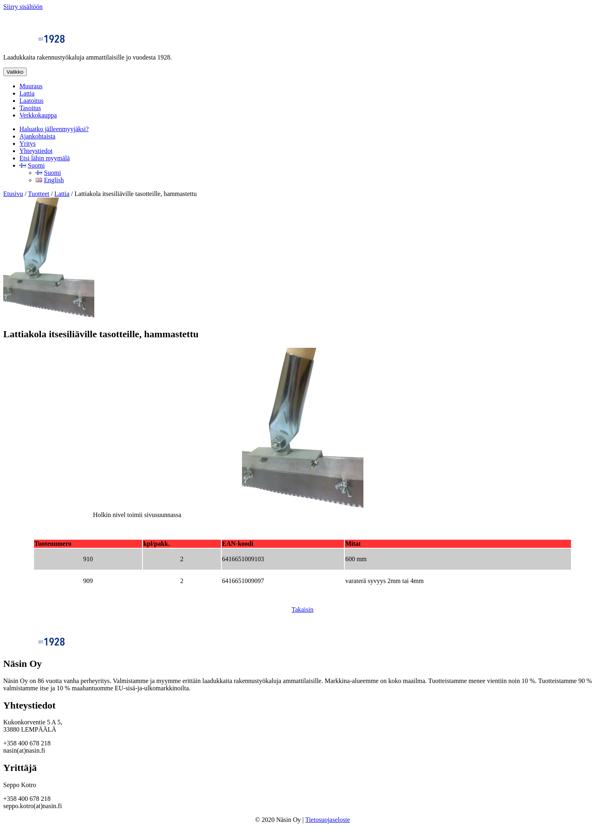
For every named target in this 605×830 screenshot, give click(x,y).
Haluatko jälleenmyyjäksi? (54, 129)
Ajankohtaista (37, 136)
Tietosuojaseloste (327, 819)
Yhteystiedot (36, 150)
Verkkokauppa (38, 115)
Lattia (26, 93)
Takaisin (303, 609)
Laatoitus (31, 100)
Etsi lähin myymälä (44, 158)
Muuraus (30, 86)
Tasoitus (30, 107)
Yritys (27, 143)
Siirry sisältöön (22, 6)
